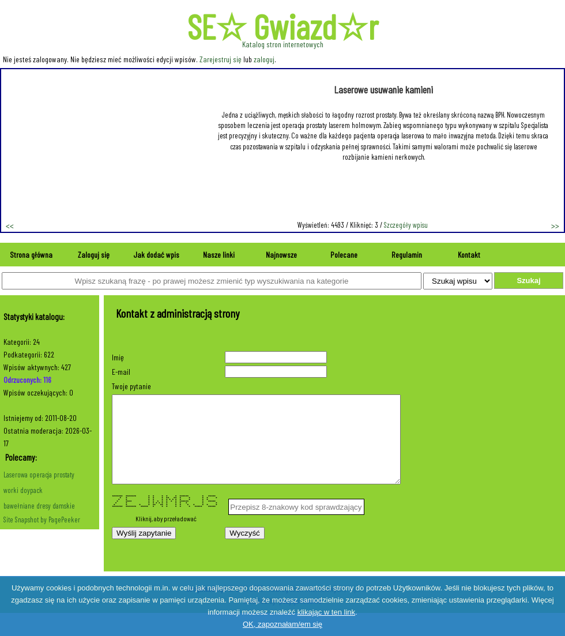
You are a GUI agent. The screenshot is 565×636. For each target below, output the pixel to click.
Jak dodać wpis (156, 254)
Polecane (343, 254)
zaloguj (264, 59)
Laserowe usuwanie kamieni (383, 89)
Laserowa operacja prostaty (38, 474)
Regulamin (406, 254)
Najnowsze (281, 254)
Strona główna (31, 254)
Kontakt (469, 254)
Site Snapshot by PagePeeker (41, 519)
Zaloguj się (94, 254)
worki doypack (23, 490)
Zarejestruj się (220, 59)
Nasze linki (219, 254)
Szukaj (528, 280)
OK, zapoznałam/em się (282, 624)
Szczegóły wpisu (406, 224)
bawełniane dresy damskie (39, 505)
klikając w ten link (326, 612)
